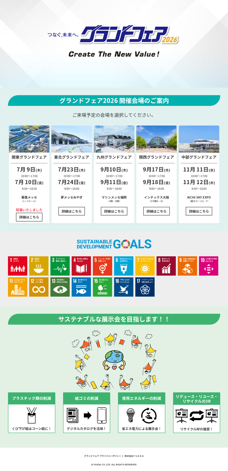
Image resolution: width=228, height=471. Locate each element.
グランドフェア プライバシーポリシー (102, 455)
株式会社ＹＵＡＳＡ (134, 455)
